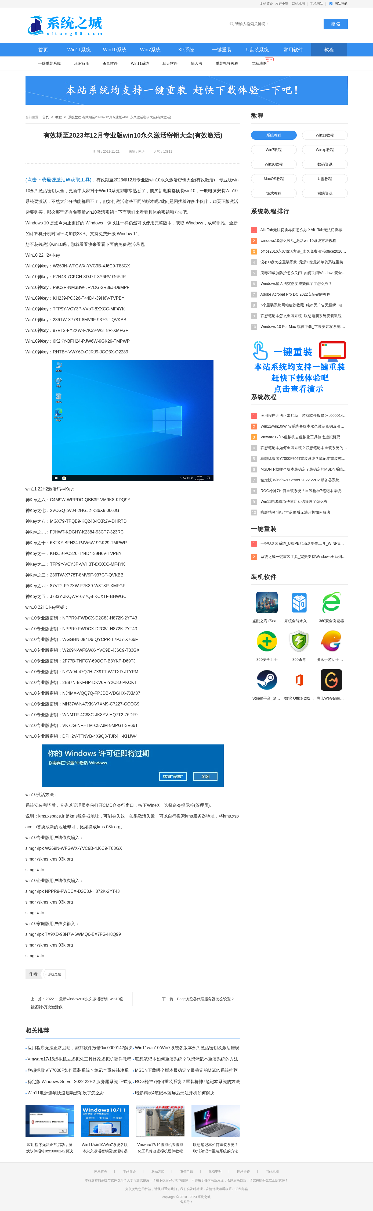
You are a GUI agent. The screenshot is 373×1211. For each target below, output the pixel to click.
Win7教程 (274, 150)
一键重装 (221, 49)
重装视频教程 (227, 63)
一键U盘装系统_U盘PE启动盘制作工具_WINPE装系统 (299, 544)
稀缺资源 (324, 193)
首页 (43, 49)
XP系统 (186, 49)
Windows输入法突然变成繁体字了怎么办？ (291, 284)
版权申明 (215, 1171)
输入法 (196, 63)
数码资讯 (324, 164)
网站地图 (298, 4)
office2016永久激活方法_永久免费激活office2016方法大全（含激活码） (299, 252)
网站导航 (341, 4)
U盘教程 (325, 179)
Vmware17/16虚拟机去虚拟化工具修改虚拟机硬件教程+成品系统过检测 (299, 437)
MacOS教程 (274, 179)
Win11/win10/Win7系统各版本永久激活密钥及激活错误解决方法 (299, 426)
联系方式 (157, 1171)
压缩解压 (81, 63)
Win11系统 (78, 49)
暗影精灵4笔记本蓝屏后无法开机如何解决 (175, 1093)
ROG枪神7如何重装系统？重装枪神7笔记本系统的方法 (187, 1081)
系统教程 (74, 117)
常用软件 (293, 49)
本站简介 (266, 4)
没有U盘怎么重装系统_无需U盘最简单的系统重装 (297, 262)
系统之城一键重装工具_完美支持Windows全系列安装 (299, 557)
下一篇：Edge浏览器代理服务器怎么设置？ (198, 999)
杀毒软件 (110, 63)
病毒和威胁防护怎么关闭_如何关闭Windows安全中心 (299, 273)
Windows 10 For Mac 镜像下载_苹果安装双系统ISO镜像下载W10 (299, 327)
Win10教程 (274, 164)
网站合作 (243, 1171)
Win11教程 (325, 135)
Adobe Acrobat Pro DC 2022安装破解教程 (291, 295)
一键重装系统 (49, 63)
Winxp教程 (325, 150)
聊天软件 (170, 63)
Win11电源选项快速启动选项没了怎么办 (66, 1093)
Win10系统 (114, 49)
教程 (329, 49)
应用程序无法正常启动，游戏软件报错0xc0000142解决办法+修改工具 (299, 416)
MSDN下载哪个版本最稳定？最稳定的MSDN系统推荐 (186, 1070)
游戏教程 (273, 193)
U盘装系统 (257, 49)
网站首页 (100, 1171)
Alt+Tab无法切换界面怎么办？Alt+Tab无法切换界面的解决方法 (299, 230)
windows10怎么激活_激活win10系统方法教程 (293, 241)
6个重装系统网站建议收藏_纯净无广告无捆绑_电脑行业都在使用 (299, 305)
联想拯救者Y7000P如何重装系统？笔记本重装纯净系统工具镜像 (299, 459)
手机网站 (316, 4)
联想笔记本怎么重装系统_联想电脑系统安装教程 (296, 316)
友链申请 (282, 4)
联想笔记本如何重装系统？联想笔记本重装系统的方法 (186, 1059)
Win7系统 (150, 49)
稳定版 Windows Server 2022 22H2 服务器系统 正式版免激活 (299, 480)
